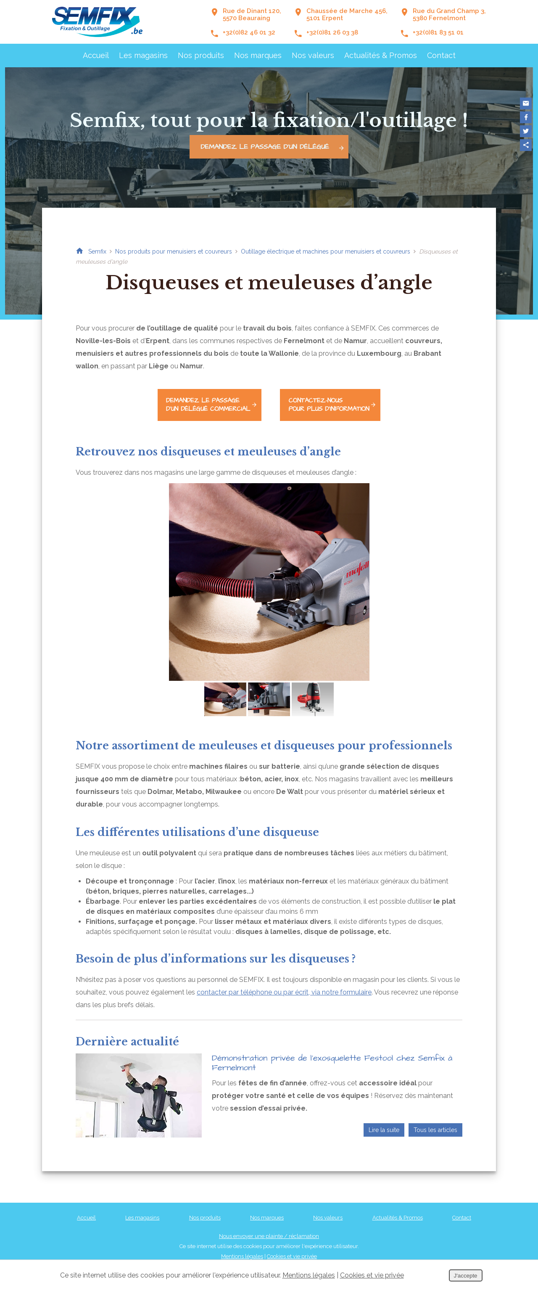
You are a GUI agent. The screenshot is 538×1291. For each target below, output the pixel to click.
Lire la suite (384, 1119)
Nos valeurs (313, 55)
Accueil (96, 55)
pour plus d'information (344, 398)
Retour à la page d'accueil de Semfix (79, 251)
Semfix (97, 251)
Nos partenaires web (334, 1255)
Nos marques (258, 55)
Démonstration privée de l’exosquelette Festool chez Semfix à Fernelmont (332, 1052)
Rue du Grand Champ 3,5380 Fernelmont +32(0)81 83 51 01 (443, 22)
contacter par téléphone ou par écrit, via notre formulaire (284, 981)
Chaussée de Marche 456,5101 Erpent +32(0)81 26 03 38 (341, 22)
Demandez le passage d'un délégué (274, 146)
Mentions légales (242, 1245)
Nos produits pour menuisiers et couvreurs (173, 251)
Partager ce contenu (526, 145)
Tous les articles (435, 1119)
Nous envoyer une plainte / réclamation (269, 1225)
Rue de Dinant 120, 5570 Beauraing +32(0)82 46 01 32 (245, 22)
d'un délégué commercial (205, 398)
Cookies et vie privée (292, 1245)
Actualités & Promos (380, 55)
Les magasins (143, 55)
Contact (441, 55)
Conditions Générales (277, 1255)
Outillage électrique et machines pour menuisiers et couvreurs (325, 251)
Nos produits (201, 55)
